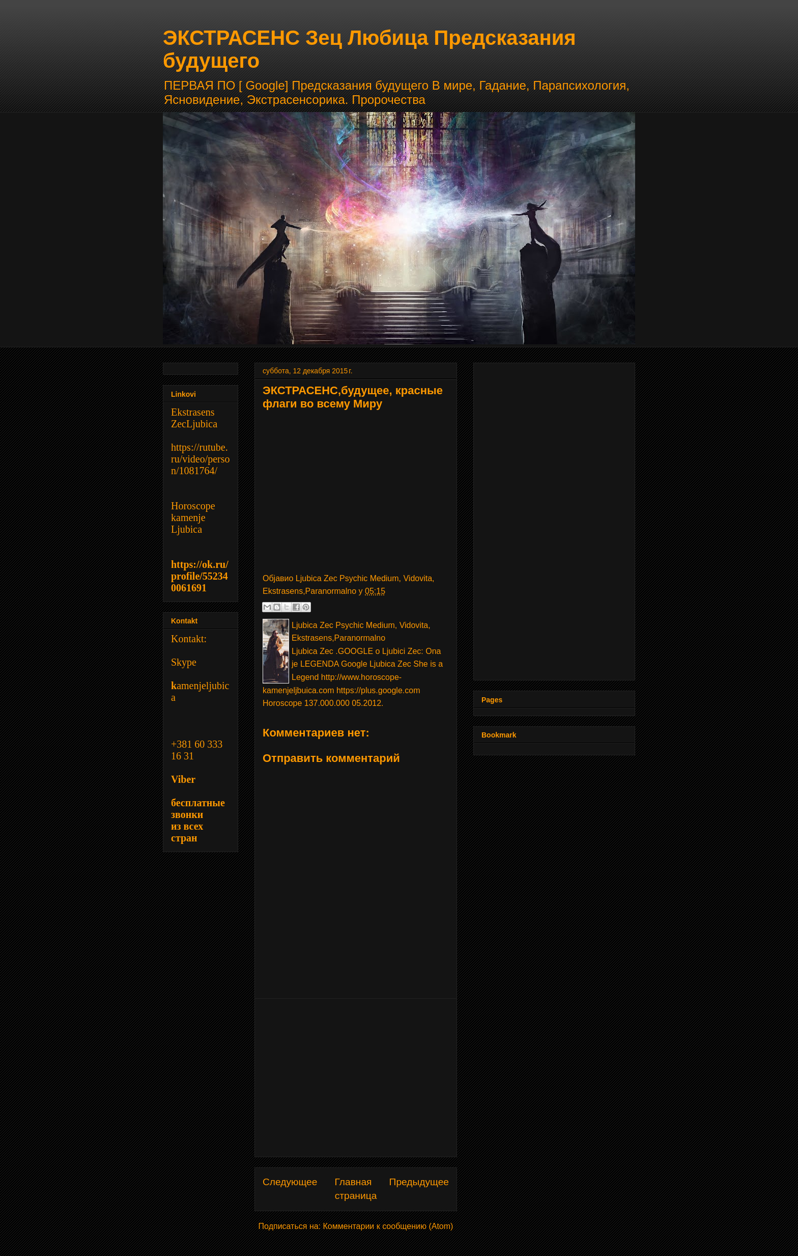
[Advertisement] (356, 1077)
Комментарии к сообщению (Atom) (388, 1226)
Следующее (290, 1182)
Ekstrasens (193, 412)
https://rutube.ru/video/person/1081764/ (200, 459)
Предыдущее (419, 1182)
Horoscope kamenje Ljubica (193, 517)
